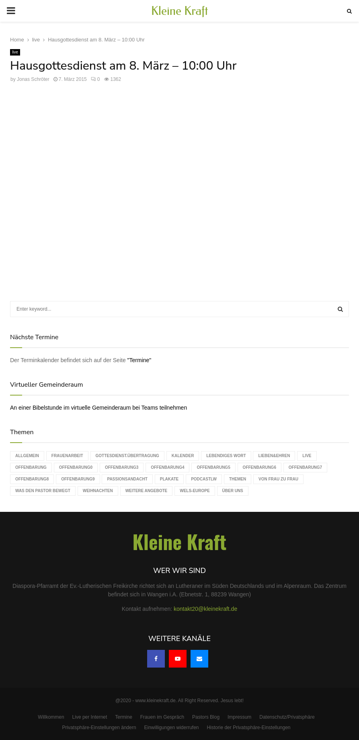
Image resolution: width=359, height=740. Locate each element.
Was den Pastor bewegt (42, 491)
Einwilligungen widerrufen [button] (171, 727)
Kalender (183, 455)
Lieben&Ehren (274, 455)
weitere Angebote (146, 491)
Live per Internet (89, 717)
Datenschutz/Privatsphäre (286, 717)
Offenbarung (31, 467)
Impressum (239, 717)
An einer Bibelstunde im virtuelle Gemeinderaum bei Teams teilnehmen (98, 407)
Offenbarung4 (167, 467)
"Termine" (139, 360)
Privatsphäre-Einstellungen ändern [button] (99, 727)
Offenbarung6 (259, 467)
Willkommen (51, 717)
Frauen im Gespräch (162, 717)
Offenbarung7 (305, 467)
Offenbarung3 (121, 467)
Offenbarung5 (213, 467)
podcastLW (204, 479)
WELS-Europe (194, 491)
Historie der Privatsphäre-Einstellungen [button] (248, 727)
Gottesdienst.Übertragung (127, 455)
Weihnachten (98, 491)
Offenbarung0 (75, 467)
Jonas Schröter (33, 79)
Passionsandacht (127, 479)
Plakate (169, 479)
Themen (237, 479)
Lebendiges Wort (226, 455)
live (15, 52)
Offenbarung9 (77, 479)
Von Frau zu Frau (278, 479)
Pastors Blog (206, 717)
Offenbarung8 (32, 479)
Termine (123, 717)
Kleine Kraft (179, 11)
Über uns (232, 491)
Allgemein (27, 455)
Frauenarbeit (67, 455)
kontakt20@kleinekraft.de (205, 609)
